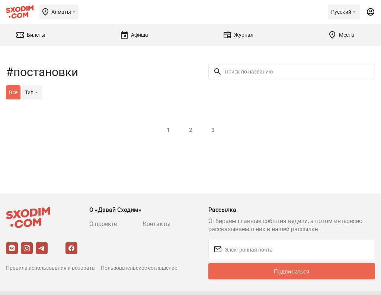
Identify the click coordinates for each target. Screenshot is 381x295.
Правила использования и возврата (50, 267)
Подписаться (291, 271)
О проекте (103, 224)
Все (13, 92)
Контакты (156, 224)
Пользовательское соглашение (139, 267)
